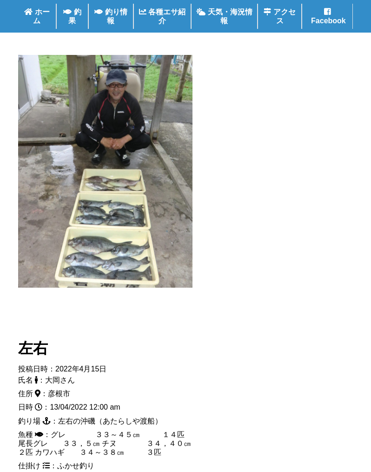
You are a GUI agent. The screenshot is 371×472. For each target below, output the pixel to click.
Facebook (327, 16)
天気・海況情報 (224, 16)
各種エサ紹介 (162, 16)
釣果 (72, 16)
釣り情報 (110, 16)
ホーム (36, 16)
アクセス (279, 16)
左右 (33, 348)
